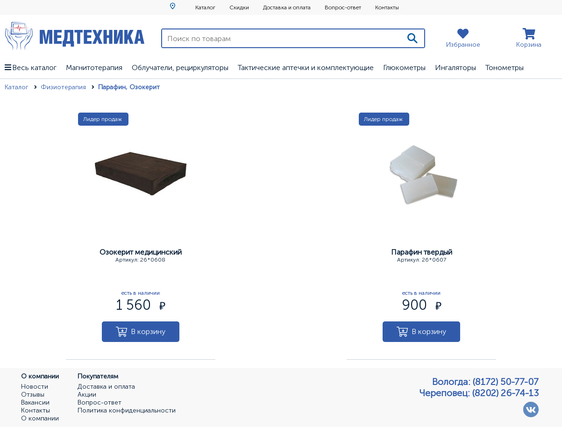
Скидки (239, 7)
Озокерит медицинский (141, 252)
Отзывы (32, 395)
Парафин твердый (421, 252)
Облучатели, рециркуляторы (180, 67)
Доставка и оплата (287, 7)
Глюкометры (404, 67)
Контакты (387, 7)
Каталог (205, 7)
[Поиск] (412, 38)
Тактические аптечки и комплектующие (306, 67)
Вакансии (35, 402)
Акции (87, 395)
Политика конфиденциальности (127, 410)
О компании (40, 418)
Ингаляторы (455, 67)
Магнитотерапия (94, 67)
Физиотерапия (64, 87)
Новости (34, 387)
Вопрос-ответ (343, 7)
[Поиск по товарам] (281, 38)
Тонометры (504, 67)
